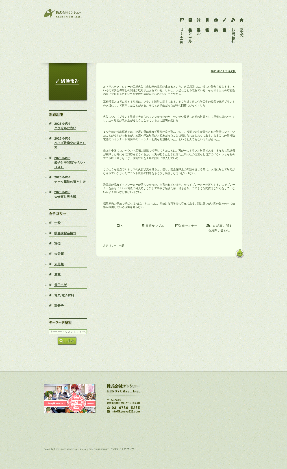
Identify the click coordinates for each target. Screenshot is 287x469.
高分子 (59, 305)
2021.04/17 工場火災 (223, 71)
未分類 (59, 254)
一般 (57, 223)
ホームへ (242, 27)
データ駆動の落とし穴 (70, 179)
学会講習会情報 (65, 233)
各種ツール (199, 25)
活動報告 (224, 21)
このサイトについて (123, 449)
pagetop (240, 254)
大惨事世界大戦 (65, 194)
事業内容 (216, 21)
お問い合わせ (233, 29)
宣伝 (57, 243)
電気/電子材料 (64, 295)
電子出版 (60, 285)
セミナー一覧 (181, 27)
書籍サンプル (190, 29)
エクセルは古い (65, 126)
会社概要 (207, 21)
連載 (57, 274)
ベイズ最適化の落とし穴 (70, 143)
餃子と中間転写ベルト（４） (70, 162)
